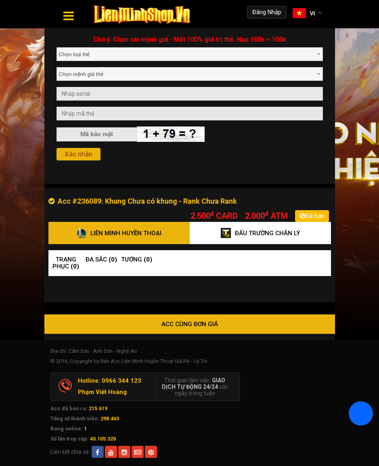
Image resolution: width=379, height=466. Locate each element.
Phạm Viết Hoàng (102, 392)
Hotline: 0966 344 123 (109, 380)
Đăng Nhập (266, 12)
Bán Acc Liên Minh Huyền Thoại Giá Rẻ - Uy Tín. (155, 361)
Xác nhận (78, 154)
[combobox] (190, 54)
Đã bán (312, 216)
